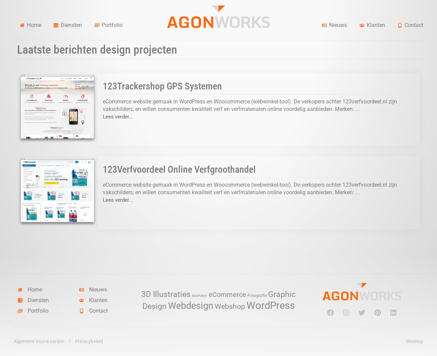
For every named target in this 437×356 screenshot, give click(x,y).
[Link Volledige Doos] (218, 109)
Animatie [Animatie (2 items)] (199, 296)
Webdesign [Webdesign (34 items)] (190, 305)
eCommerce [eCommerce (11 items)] (227, 295)
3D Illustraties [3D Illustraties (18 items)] (166, 294)
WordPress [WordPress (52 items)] (270, 305)
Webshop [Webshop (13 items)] (230, 306)
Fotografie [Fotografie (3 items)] (257, 295)
